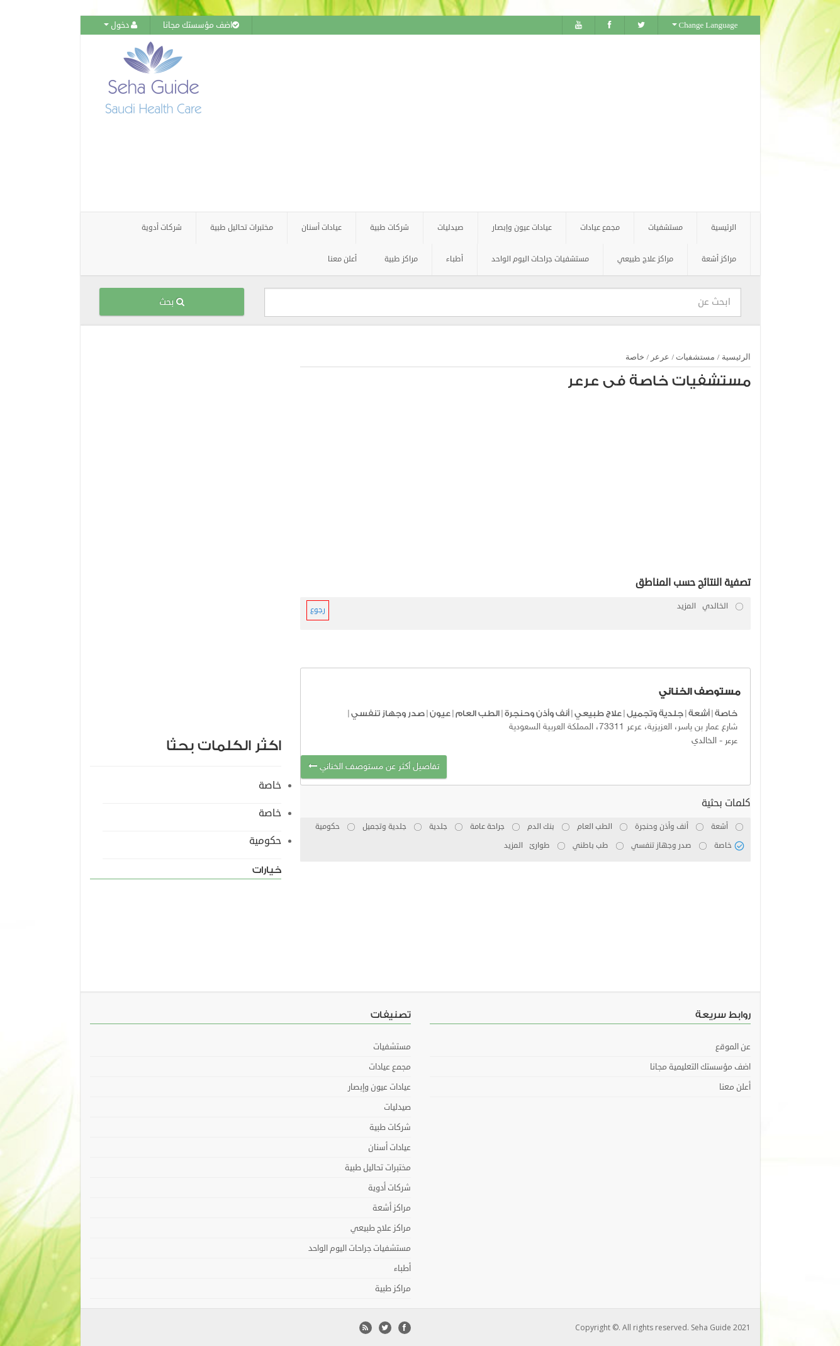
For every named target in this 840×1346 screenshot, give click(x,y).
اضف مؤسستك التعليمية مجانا (700, 1066)
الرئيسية (723, 227)
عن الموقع (733, 1046)
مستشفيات (695, 356)
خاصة (634, 356)
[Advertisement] (490, 123)
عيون (440, 712)
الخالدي (704, 741)
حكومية (265, 840)
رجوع (317, 609)
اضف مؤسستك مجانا (201, 25)
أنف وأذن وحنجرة (537, 712)
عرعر (660, 356)
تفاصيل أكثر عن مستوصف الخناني (373, 766)
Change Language (705, 25)
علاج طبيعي (598, 712)
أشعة (699, 712)
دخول (120, 25)
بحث (171, 301)
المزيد (686, 605)
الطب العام (478, 712)
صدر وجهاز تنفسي (388, 712)
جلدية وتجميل (655, 712)
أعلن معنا (342, 258)
